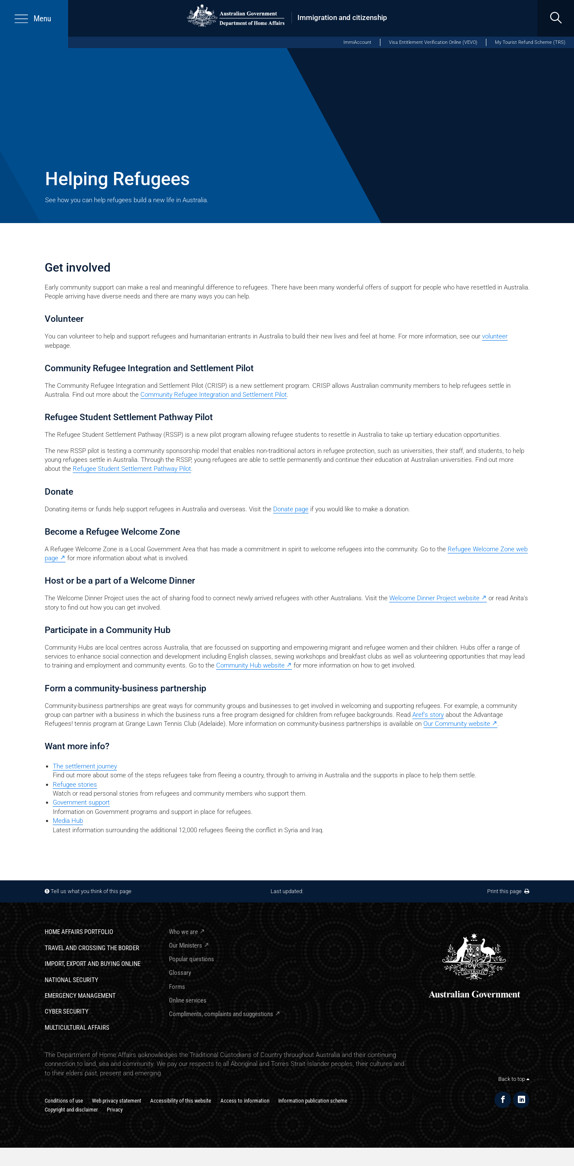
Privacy (115, 1109)
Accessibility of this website (180, 1100)
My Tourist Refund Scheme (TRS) (530, 42)
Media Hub (68, 821)
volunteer (495, 336)
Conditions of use (64, 1100)
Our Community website (456, 724)
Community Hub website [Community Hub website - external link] (250, 665)
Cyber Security (67, 1011)
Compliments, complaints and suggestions (221, 1014)
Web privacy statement (116, 1100)
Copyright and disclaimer (71, 1109)
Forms (177, 987)
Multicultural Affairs (77, 1027)
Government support (81, 802)
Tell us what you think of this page (91, 891)
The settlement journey (85, 766)
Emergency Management (80, 996)
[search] (555, 18)
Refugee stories (75, 784)
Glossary (180, 973)
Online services (187, 1000)
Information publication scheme (312, 1100)
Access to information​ (244, 1100)
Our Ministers (185, 945)
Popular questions (191, 959)
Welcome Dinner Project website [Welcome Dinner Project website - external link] (434, 598)
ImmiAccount (357, 42)
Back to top (513, 1079)
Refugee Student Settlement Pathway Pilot (132, 469)
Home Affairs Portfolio (79, 932)
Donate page (290, 509)
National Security (71, 980)
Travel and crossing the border (92, 948)
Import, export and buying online (92, 964)
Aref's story (428, 715)
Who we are (183, 932)
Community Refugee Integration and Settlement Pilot (213, 394)
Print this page (508, 891)
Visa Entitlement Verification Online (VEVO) (433, 42)
